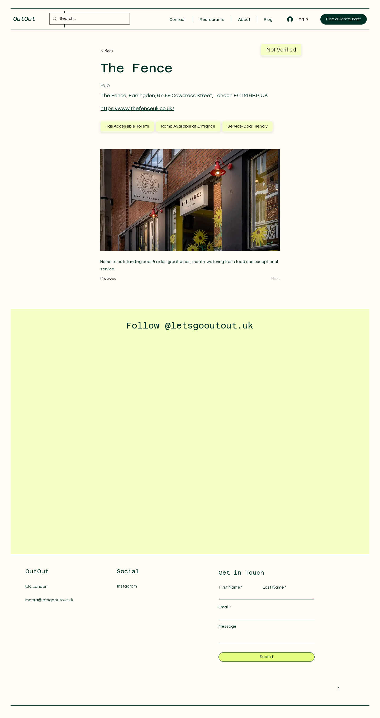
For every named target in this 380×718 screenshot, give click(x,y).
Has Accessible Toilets (127, 126)
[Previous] (117, 278)
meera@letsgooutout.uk (49, 600)
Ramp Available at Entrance (188, 126)
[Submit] (266, 657)
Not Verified (281, 49)
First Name (229, 587)
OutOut (24, 18)
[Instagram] (140, 586)
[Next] (266, 278)
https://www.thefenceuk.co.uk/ (137, 108)
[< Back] (118, 50)
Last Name (273, 587)
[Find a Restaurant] (343, 19)
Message (227, 626)
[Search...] (89, 18)
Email (223, 607)
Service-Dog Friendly (247, 126)
